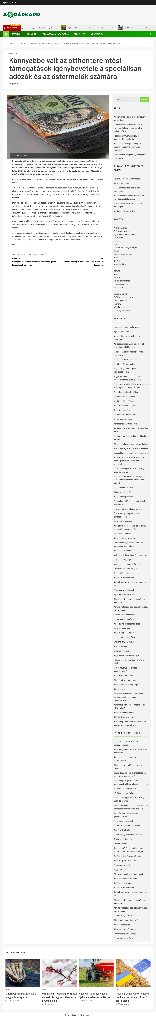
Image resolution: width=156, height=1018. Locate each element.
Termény (117, 304)
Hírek (116, 257)
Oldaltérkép (80, 34)
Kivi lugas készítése (122, 534)
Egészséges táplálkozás (124, 234)
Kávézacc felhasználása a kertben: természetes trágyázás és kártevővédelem (128, 697)
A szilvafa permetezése (124, 578)
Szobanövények (120, 294)
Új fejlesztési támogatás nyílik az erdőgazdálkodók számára (90, 27)
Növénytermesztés (122, 281)
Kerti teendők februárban (124, 397)
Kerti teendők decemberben (125, 415)
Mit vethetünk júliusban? (124, 488)
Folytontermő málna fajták (125, 637)
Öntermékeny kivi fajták (124, 642)
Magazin (117, 274)
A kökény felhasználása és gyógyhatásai (131, 444)
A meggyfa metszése (123, 521)
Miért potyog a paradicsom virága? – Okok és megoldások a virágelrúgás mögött (129, 479)
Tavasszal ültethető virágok (125, 568)
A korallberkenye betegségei (126, 684)
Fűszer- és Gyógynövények (125, 248)
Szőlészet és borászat (123, 297)
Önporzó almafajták (122, 651)
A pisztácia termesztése (124, 594)
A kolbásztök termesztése (125, 680)
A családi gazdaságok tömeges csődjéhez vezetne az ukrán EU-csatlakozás (127, 147)
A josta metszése (121, 183)
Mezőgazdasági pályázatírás (55, 34)
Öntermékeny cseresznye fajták (127, 825)
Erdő (116, 241)
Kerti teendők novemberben (125, 424)
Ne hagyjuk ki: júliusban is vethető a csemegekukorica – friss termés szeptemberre (129, 460)
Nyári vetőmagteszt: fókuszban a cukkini (131, 448)
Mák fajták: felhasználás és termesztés (130, 555)
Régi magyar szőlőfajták (124, 590)
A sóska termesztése (123, 419)
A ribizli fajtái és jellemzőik (125, 860)
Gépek (116, 251)
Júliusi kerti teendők (122, 492)
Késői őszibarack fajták (124, 793)
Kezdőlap (16, 34)
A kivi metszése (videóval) (125, 633)
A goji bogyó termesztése (125, 538)
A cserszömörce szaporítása (126, 406)
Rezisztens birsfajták (123, 839)
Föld (115, 244)
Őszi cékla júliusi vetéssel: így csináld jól (131, 453)
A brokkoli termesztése (124, 717)
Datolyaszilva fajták (122, 865)
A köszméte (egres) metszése (127, 624)
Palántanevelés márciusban (125, 359)
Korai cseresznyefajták (123, 821)
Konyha (117, 271)
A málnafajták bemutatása (125, 550)
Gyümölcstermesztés (123, 254)
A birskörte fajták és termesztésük (128, 874)
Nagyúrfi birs (119, 869)
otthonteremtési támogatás (36, 254)
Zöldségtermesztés (122, 310)
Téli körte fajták (120, 844)
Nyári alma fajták (121, 646)
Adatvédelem (97, 34)
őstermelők (21, 254)
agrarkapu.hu (16, 84)
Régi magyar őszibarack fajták (126, 655)
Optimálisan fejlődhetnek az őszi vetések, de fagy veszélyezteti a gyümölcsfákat (128, 128)
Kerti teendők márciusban (124, 211)
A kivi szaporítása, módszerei (126, 879)
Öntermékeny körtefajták (124, 619)
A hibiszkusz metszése (124, 713)
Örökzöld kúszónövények (124, 615)
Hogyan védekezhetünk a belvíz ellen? (130, 509)
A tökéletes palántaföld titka (126, 392)
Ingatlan (117, 261)
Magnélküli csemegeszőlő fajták (127, 564)
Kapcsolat (31, 34)
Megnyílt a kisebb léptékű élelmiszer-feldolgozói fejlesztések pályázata (35, 261)
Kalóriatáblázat (120, 264)
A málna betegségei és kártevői (127, 856)
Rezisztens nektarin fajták (125, 788)
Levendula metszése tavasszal (127, 179)
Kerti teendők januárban (124, 401)
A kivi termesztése (122, 628)
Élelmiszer (118, 238)
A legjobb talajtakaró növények (127, 497)
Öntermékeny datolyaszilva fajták (128, 835)
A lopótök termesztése (123, 675)
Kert (115, 267)
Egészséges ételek (122, 231)
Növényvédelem (121, 284)
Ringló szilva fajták (122, 830)
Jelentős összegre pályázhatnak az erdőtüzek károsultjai (81, 261)
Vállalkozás (119, 307)
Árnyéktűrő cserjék (122, 573)
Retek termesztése (122, 410)
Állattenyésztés (120, 228)
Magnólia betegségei (123, 559)
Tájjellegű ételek (121, 300)
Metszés (118, 277)
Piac (115, 291)
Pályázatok (13, 53)
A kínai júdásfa (120, 689)
